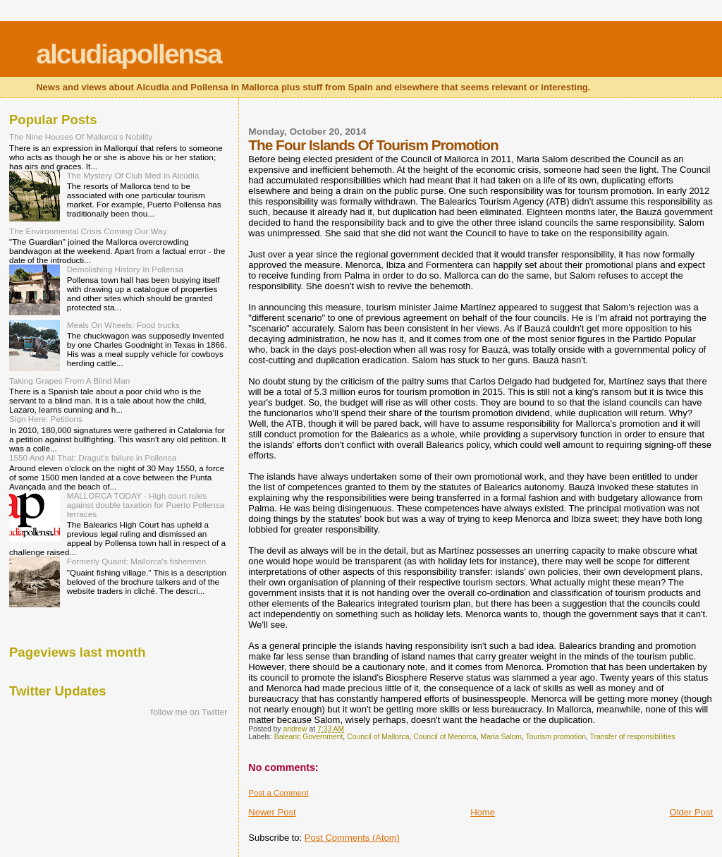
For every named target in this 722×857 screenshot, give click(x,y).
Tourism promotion (556, 737)
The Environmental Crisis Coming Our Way (88, 231)
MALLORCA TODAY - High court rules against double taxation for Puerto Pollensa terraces (145, 504)
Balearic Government (308, 737)
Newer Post (271, 812)
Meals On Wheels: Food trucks (123, 324)
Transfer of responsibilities (632, 737)
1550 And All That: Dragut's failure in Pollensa (92, 457)
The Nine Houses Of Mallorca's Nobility (80, 136)
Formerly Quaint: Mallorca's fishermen (137, 561)
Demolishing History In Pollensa (125, 269)
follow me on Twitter (189, 712)
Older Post (691, 812)
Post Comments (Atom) (352, 837)
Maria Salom (501, 737)
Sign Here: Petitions (45, 418)
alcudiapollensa (128, 54)
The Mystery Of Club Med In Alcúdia (133, 175)
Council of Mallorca (378, 737)
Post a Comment (278, 793)
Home (482, 812)
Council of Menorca (445, 737)
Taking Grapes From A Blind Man (69, 380)
